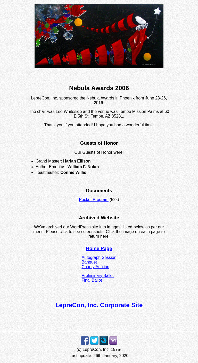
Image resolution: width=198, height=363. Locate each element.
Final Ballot (91, 280)
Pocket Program (94, 199)
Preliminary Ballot (97, 275)
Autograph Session (98, 257)
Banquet (89, 262)
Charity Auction (95, 267)
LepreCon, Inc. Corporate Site (99, 305)
